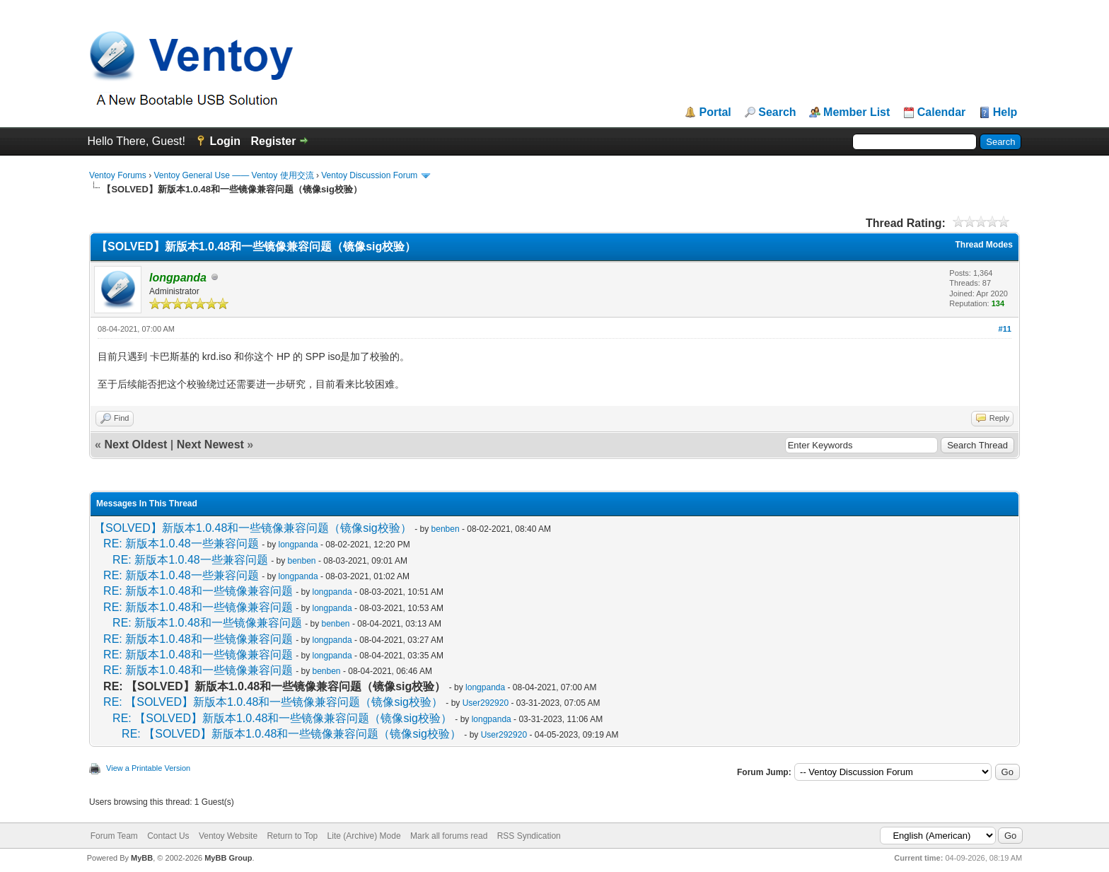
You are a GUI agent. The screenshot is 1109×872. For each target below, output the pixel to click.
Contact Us (168, 836)
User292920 (486, 703)
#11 (1005, 329)
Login (224, 141)
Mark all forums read (448, 836)
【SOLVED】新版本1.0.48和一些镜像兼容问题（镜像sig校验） (253, 528)
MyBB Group (228, 858)
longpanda (298, 545)
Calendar (941, 112)
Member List (856, 112)
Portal (715, 112)
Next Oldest (135, 444)
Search (777, 112)
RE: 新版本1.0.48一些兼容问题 (181, 543)
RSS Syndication (529, 836)
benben (445, 529)
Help (1005, 112)
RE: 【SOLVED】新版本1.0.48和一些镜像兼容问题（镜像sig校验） (273, 702)
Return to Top (292, 836)
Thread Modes (984, 245)
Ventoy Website (228, 836)
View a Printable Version (148, 768)
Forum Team (114, 836)
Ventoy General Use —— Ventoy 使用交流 (233, 175)
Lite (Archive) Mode (364, 836)
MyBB (142, 858)
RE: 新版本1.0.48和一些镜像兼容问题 (198, 591)
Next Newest (210, 444)
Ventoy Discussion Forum (369, 175)
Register (273, 141)
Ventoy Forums (117, 175)
